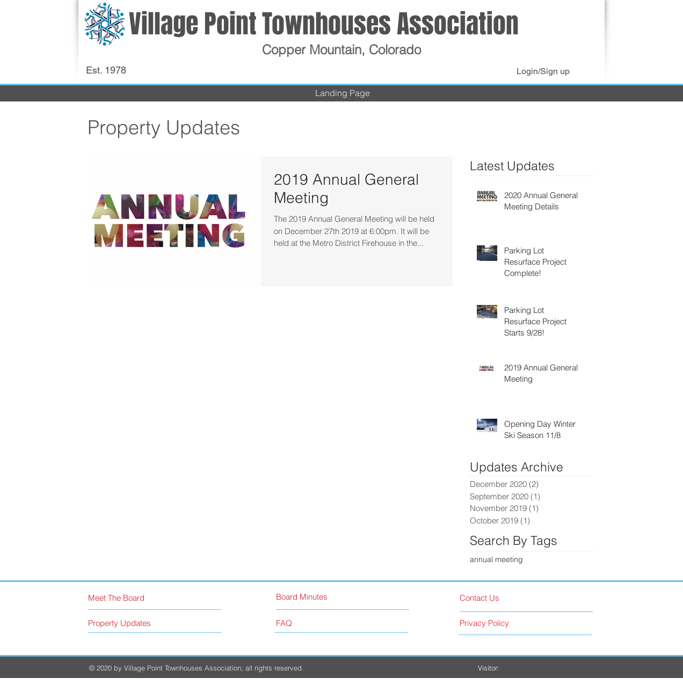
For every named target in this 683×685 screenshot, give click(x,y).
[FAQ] (307, 623)
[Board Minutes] (316, 596)
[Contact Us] (500, 597)
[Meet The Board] (134, 597)
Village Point (196, 24)
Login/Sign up (543, 71)
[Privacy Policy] (504, 623)
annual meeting (496, 559)
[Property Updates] (135, 623)
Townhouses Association (390, 24)
